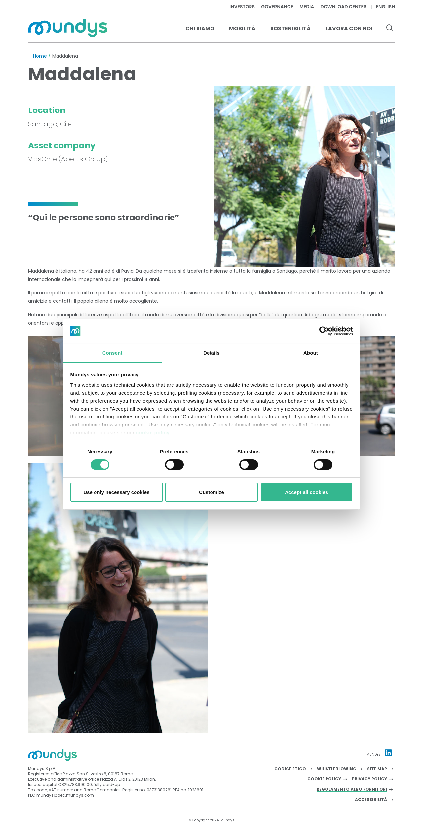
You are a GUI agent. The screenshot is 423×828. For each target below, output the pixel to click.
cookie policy (153, 432)
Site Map (377, 769)
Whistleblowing (336, 769)
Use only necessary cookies (116, 492)
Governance (277, 6)
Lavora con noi (349, 28)
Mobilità (242, 28)
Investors (242, 6)
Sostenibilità (290, 28)
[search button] (389, 28)
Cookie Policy (324, 779)
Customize (211, 492)
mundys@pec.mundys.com (65, 795)
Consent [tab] (112, 353)
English (385, 6)
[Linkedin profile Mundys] (388, 752)
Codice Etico (290, 769)
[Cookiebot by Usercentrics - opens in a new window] (324, 331)
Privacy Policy (369, 779)
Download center (343, 6)
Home (40, 56)
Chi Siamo (199, 28)
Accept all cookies (306, 492)
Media (306, 6)
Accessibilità (371, 800)
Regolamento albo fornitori (352, 789)
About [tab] (310, 353)
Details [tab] (211, 353)
